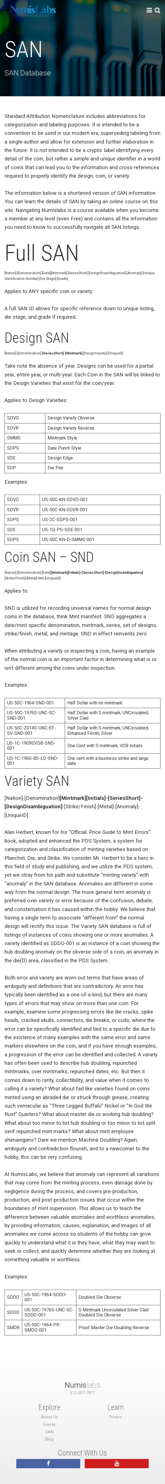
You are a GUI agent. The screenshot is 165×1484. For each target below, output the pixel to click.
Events (49, 1424)
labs (82, 1385)
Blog (49, 1439)
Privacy (115, 1417)
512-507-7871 (82, 1393)
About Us (49, 1417)
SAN (49, 1432)
